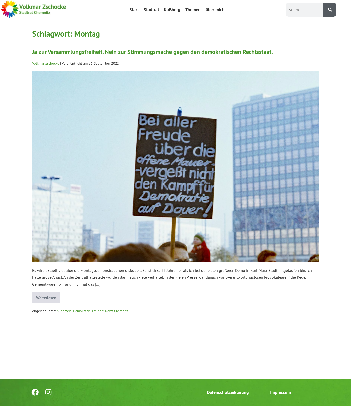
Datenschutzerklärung (228, 392)
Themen (193, 9)
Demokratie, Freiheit (88, 311)
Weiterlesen (48, 296)
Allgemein (64, 311)
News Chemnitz (116, 311)
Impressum (280, 392)
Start (134, 9)
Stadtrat (151, 9)
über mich (215, 9)
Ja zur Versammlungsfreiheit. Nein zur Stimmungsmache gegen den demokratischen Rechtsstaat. (152, 52)
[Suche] (329, 10)
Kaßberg (172, 9)
